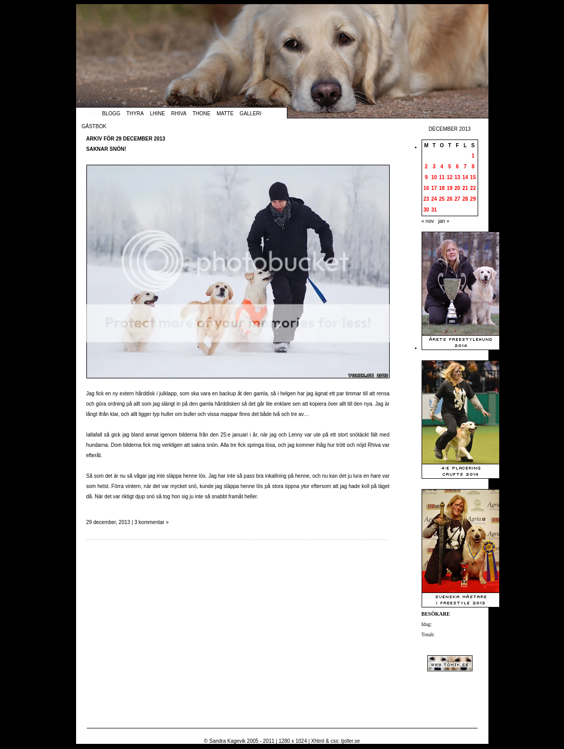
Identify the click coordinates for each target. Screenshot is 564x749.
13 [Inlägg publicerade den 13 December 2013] (457, 177)
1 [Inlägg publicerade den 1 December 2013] (473, 156)
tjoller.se (350, 741)
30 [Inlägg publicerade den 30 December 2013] (426, 210)
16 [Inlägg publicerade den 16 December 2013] (426, 188)
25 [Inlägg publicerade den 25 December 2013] (442, 199)
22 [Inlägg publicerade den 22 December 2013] (473, 188)
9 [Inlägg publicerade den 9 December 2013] (426, 177)
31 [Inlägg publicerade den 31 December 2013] (434, 210)
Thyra (135, 113)
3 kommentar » (151, 522)
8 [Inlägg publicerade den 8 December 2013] (473, 166)
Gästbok (94, 126)
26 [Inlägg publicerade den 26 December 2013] (449, 199)
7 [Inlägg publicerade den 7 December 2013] (465, 166)
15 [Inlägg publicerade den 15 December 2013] (473, 177)
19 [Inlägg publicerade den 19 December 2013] (449, 188)
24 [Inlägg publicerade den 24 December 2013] (434, 199)
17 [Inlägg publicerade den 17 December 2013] (434, 188)
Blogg (111, 113)
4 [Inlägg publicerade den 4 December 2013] (442, 166)
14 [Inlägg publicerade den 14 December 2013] (465, 177)
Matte (224, 113)
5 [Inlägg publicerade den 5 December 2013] (449, 166)
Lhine (157, 113)
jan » (443, 221)
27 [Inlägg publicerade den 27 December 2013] (457, 199)
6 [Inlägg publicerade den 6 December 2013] (457, 166)
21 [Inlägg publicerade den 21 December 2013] (465, 188)
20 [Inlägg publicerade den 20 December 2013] (457, 188)
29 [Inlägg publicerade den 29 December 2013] (473, 199)
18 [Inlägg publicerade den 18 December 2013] (442, 188)
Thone (201, 113)
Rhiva (179, 113)
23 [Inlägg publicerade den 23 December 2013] (426, 199)
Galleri (250, 113)
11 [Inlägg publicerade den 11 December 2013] (442, 177)
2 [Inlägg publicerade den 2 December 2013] (426, 166)
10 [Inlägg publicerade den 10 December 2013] (434, 177)
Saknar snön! (106, 149)
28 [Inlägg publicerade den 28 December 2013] (465, 199)
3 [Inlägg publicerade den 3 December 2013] (433, 166)
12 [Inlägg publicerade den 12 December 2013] (449, 177)
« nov (428, 221)
